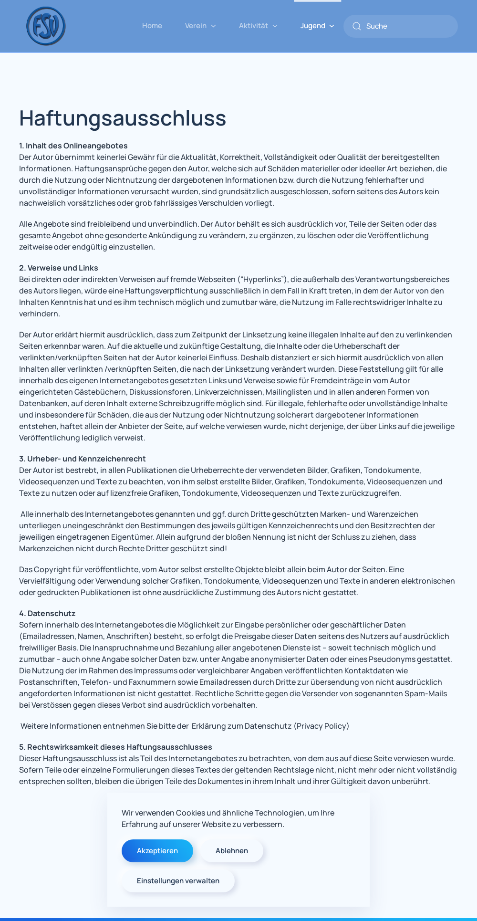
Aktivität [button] (258, 26)
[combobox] (400, 26)
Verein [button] (200, 26)
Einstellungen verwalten (178, 881)
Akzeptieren (157, 851)
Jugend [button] (318, 26)
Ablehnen (232, 851)
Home (152, 26)
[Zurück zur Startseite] (45, 26)
